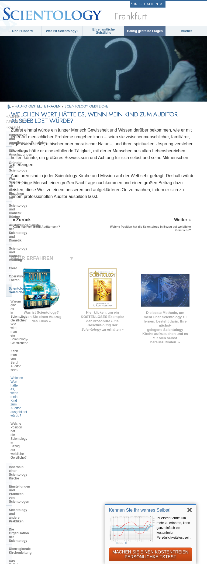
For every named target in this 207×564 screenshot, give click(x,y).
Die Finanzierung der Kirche (30, 343)
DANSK (19, 448)
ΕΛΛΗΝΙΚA (59, 460)
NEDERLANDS (25, 482)
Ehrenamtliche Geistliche (103, 31)
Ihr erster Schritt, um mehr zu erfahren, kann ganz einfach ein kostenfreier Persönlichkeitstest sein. (174, 527)
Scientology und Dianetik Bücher (34, 164)
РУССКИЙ (21, 471)
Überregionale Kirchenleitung (31, 315)
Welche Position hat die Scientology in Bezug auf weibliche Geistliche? (35, 261)
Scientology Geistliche (26, 210)
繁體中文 (20, 477)
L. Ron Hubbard (20, 31)
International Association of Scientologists (162, 484)
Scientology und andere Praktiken (35, 299)
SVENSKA (59, 439)
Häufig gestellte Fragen (145, 31)
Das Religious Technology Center (34, 323)
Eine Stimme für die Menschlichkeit (115, 446)
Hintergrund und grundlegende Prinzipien (28, 126)
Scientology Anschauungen (30, 136)
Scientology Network (167, 435)
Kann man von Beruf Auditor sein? (35, 234)
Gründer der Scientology (28, 144)
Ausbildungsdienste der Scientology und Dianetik (28, 175)
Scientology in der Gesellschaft (33, 352)
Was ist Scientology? (62, 31)
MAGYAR (58, 428)
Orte (102, 491)
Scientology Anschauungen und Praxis (111, 434)
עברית (19, 459)
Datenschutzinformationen (55, 562)
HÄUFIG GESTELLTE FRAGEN (38, 106)
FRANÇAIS (22, 453)
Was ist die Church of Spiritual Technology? (32, 333)
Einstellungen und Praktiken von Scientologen (34, 288)
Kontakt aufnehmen (115, 486)
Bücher (186, 31)
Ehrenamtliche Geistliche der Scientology (162, 470)
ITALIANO (58, 466)
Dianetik (157, 430)
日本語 (18, 466)
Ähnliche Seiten (146, 4)
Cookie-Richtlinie (95, 562)
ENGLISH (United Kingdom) (28, 440)
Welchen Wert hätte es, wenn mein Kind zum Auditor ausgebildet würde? (36, 246)
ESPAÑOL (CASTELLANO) (63, 453)
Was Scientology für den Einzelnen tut (28, 154)
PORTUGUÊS (61, 471)
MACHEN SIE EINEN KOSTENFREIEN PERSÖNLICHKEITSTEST (150, 554)
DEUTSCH (21, 488)
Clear (13, 193)
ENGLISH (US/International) (28, 431)
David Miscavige (164, 446)
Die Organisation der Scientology (34, 307)
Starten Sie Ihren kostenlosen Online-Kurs (167, 456)
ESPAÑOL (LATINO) (67, 445)
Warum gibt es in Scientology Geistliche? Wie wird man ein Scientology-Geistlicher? (31, 222)
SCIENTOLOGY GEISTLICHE (86, 106)
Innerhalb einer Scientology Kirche (30, 276)
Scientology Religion (167, 441)
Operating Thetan (22, 201)
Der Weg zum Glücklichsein (161, 502)
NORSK (56, 434)
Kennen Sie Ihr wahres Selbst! (140, 510)
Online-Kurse (110, 474)
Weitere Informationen (117, 480)
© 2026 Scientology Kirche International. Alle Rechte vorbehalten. (66, 558)
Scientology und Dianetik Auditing (35, 185)
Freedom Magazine (166, 494)
